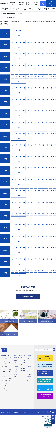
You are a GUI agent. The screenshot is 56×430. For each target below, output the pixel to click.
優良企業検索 (46, 9)
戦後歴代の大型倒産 (28, 296)
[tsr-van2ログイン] (45, 357)
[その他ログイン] (45, 373)
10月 (47, 42)
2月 (16, 31)
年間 (19, 36)
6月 (32, 42)
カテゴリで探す (10, 364)
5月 (28, 42)
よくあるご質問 (23, 363)
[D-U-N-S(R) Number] (45, 365)
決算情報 (4, 380)
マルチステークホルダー (4, 390)
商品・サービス (32, 9)
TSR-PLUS (25, 9)
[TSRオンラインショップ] (45, 380)
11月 (50, 42)
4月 (24, 42)
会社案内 (53, 9)
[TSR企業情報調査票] (45, 395)
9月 (43, 42)
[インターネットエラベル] (45, 388)
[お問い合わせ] (51, 3)
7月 (35, 42)
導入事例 (39, 9)
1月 (13, 31)
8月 (39, 42)
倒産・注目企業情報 (5, 9)
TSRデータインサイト (16, 9)
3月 (20, 31)
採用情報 (29, 355)
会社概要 (4, 358)
